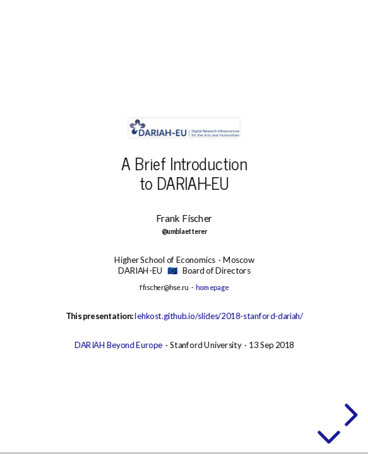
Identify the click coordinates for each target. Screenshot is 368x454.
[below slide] (329, 435)
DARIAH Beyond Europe (118, 345)
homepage (212, 287)
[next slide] (349, 415)
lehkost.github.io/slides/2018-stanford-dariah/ (218, 316)
